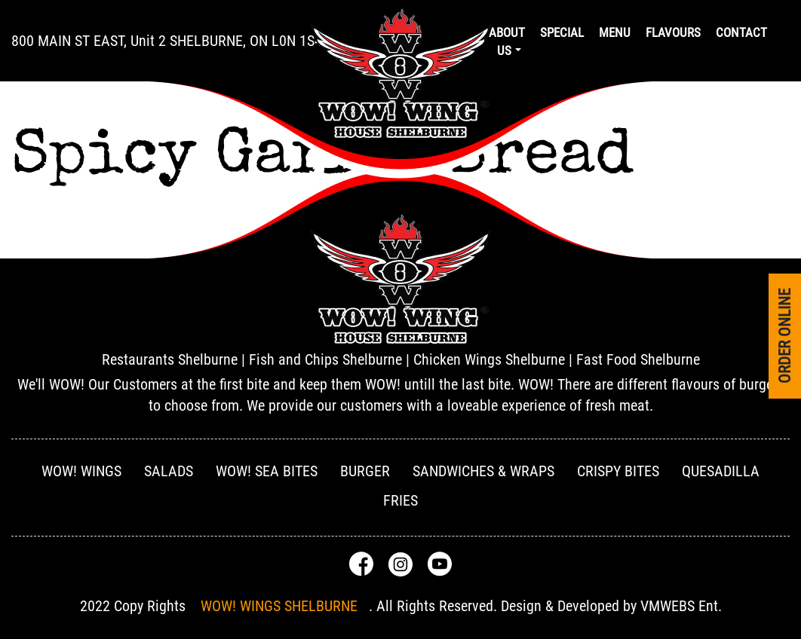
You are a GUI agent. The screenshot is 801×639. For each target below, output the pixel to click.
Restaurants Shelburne (170, 359)
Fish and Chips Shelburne (325, 359)
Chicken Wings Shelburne (489, 359)
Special (562, 32)
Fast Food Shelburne (638, 359)
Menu (615, 32)
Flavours (673, 32)
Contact (741, 32)
